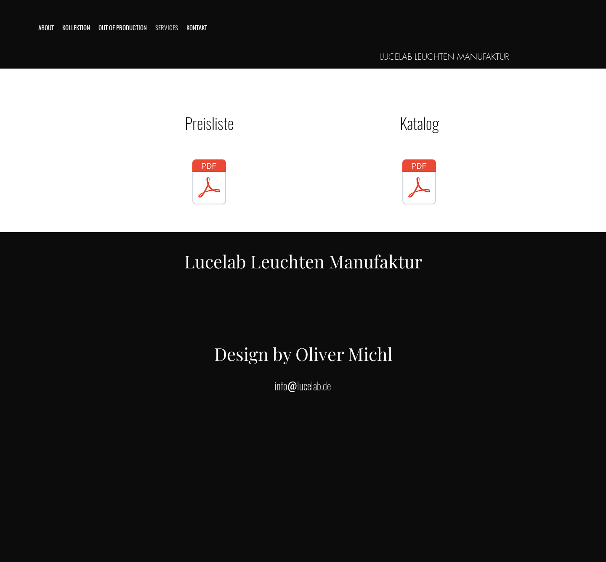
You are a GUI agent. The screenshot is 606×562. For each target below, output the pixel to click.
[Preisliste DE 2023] (209, 183)
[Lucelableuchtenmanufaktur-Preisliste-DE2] (419, 183)
